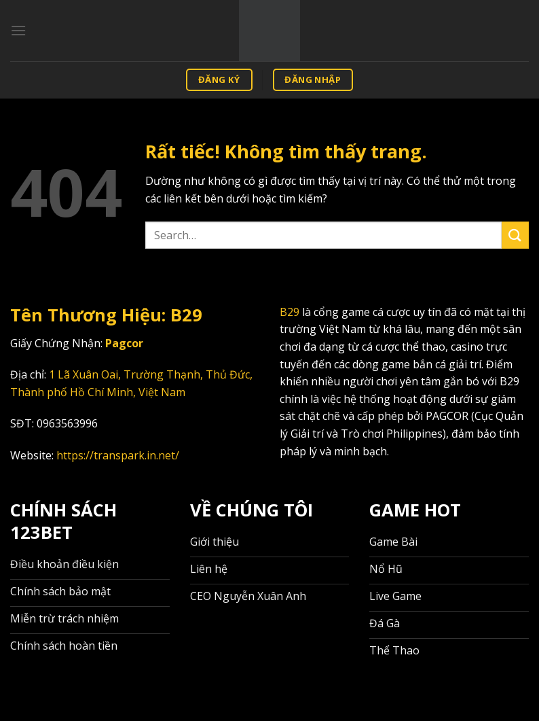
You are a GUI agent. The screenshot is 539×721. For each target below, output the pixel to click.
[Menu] (18, 30)
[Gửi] (515, 235)
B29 (289, 311)
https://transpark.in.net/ (117, 455)
